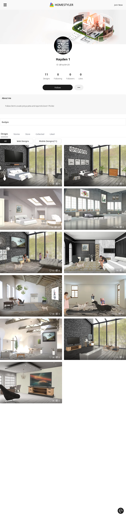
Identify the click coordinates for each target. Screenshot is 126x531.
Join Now (118, 4)
